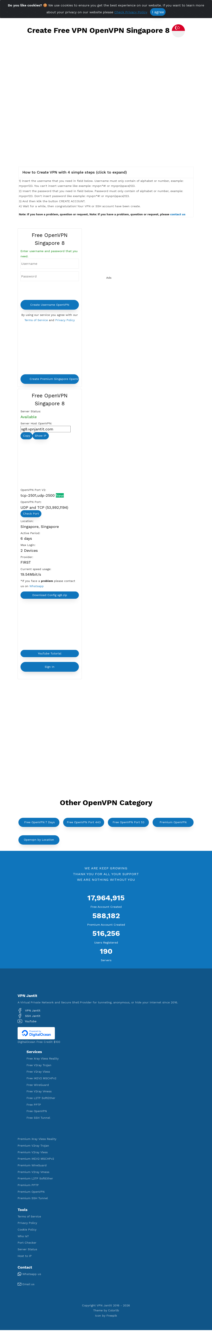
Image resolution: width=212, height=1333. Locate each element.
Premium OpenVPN (173, 825)
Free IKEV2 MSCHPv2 (41, 1081)
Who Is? (23, 1239)
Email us (26, 1287)
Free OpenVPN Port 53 (128, 825)
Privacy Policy (65, 320)
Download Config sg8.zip (49, 597)
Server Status (27, 1252)
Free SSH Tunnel (38, 1120)
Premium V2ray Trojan (33, 1148)
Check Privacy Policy (130, 12)
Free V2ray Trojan (38, 1068)
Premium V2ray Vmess (33, 1175)
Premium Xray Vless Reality (37, 1141)
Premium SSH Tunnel (33, 1201)
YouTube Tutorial (49, 656)
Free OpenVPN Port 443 (84, 825)
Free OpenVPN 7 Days (39, 825)
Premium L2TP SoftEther (35, 1181)
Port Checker (27, 1245)
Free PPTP (33, 1107)
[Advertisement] (106, 80)
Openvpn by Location (39, 842)
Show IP (40, 436)
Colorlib (113, 1313)
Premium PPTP (28, 1188)
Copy (26, 436)
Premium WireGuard (32, 1168)
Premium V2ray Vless (33, 1155)
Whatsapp (36, 588)
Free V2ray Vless (38, 1074)
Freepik (111, 1318)
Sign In (49, 669)
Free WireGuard (37, 1087)
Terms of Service (36, 320)
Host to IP (25, 1258)
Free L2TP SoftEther (40, 1101)
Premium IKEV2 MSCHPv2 (36, 1161)
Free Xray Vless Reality (42, 1061)
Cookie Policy (27, 1232)
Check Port (31, 514)
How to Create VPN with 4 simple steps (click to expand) (74, 172)
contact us (177, 214)
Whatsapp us (29, 1277)
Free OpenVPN (36, 1114)
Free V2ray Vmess (39, 1094)
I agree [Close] (158, 12)
